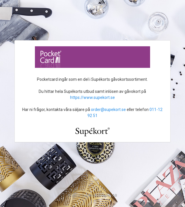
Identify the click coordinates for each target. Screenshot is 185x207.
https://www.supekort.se (92, 97)
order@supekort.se (108, 109)
